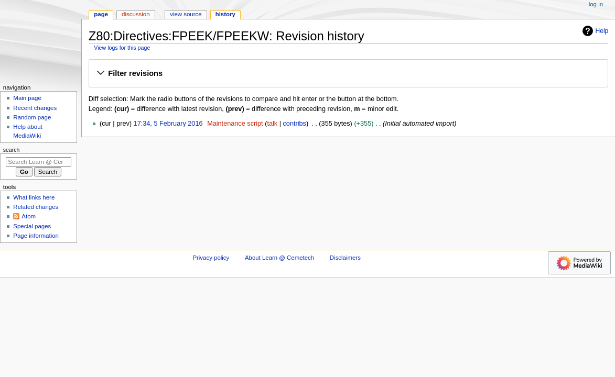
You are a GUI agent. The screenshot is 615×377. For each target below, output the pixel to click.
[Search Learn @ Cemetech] (38, 162)
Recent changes (35, 108)
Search (11, 150)
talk (272, 123)
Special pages (32, 226)
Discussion (135, 14)
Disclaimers (345, 257)
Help (594, 31)
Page (101, 14)
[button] (348, 73)
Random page (32, 117)
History (225, 14)
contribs (294, 123)
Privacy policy (210, 257)
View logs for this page (122, 48)
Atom (28, 216)
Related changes (35, 207)
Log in (596, 4)
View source (185, 14)
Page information (36, 235)
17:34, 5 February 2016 (168, 123)
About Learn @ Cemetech (279, 257)
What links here (34, 197)
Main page (27, 98)
